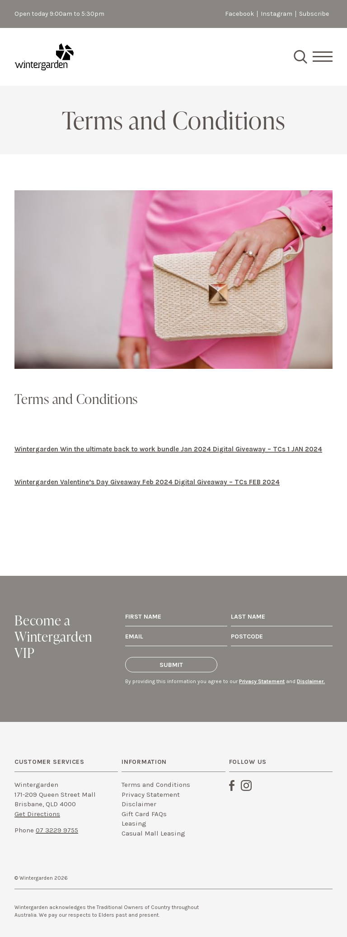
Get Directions (37, 814)
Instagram (276, 14)
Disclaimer (139, 804)
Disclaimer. (311, 681)
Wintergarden (44, 56)
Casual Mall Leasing (153, 833)
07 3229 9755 (57, 830)
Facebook (239, 14)
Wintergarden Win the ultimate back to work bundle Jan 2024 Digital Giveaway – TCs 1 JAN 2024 (168, 449)
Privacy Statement (262, 681)
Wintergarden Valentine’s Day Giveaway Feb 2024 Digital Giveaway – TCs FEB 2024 (147, 482)
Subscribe (314, 14)
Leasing (134, 823)
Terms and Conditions (156, 785)
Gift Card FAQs (144, 814)
